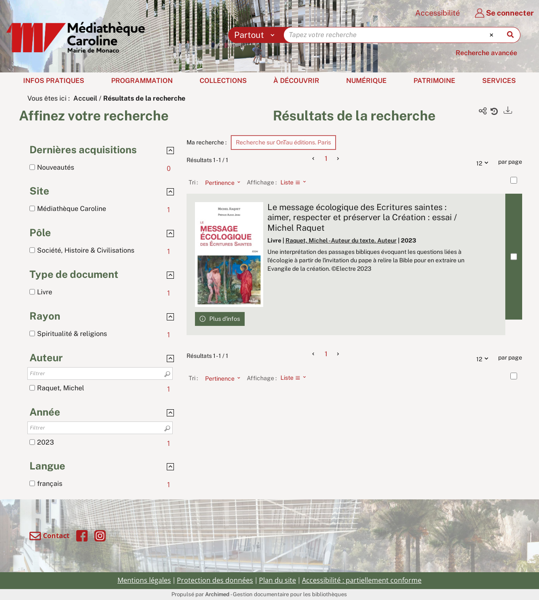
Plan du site (277, 580)
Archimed (217, 594)
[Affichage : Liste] (296, 182)
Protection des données (215, 580)
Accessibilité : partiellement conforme (362, 580)
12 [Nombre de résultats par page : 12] (484, 162)
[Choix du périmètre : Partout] (256, 35)
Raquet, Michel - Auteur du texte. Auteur (341, 240)
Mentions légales (144, 580)
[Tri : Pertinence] (220, 182)
